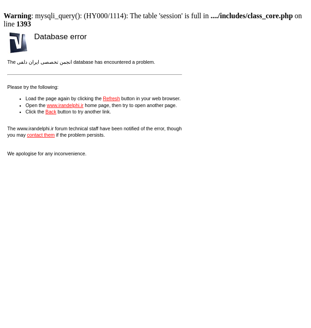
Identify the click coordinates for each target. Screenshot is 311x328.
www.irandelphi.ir (65, 105)
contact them (41, 135)
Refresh (111, 98)
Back (51, 111)
